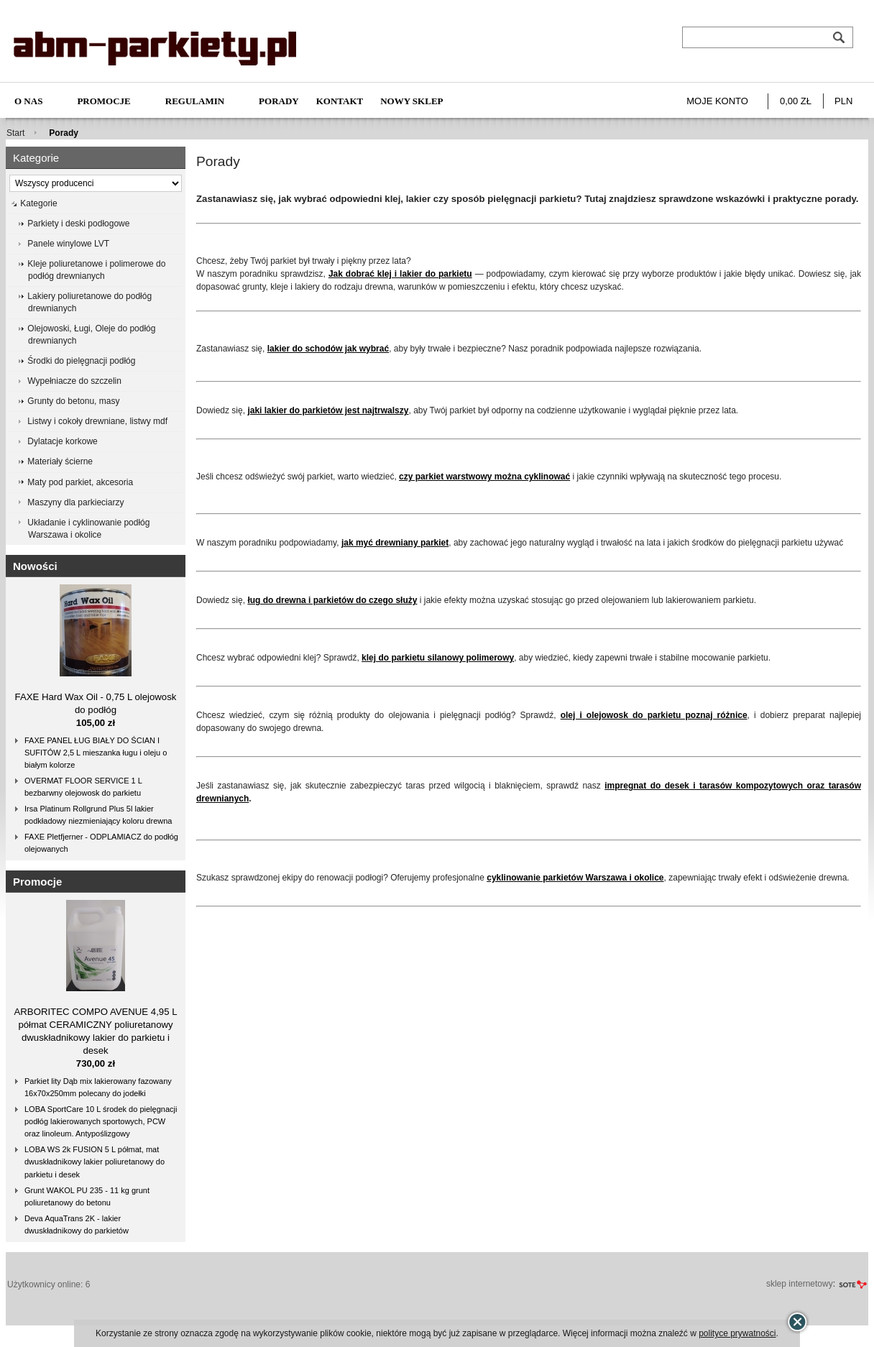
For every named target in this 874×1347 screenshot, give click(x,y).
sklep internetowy (799, 1284)
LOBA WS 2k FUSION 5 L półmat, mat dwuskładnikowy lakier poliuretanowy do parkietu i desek (94, 1161)
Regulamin (194, 101)
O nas (28, 101)
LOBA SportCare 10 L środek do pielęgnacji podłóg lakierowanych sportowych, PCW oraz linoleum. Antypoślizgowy (100, 1121)
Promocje (103, 101)
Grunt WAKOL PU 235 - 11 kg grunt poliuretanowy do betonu (87, 1196)
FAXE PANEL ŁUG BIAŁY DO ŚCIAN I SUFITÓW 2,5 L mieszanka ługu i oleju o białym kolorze (95, 752)
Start (15, 133)
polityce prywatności (737, 1333)
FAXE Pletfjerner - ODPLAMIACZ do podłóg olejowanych (101, 842)
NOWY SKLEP (411, 101)
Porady (279, 101)
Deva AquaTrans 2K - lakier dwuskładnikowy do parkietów (76, 1224)
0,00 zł (795, 101)
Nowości (35, 566)
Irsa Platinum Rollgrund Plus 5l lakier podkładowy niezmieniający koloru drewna (98, 814)
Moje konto (717, 101)
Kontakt (340, 101)
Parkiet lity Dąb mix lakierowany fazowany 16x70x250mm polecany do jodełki (98, 1087)
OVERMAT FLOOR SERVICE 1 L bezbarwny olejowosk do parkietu (83, 786)
